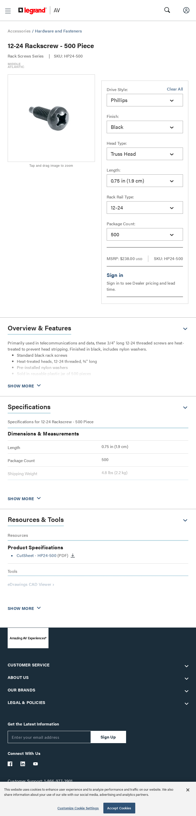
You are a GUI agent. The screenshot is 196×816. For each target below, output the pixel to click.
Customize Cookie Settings (78, 808)
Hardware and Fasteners (58, 31)
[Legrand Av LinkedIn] (23, 764)
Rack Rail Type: (120, 197)
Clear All (175, 89)
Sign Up (108, 737)
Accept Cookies (119, 808)
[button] (8, 11)
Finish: (113, 116)
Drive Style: (117, 89)
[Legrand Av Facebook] (10, 764)
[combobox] (145, 100)
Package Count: (121, 224)
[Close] (187, 790)
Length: (113, 170)
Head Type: (117, 143)
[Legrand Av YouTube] (35, 764)
